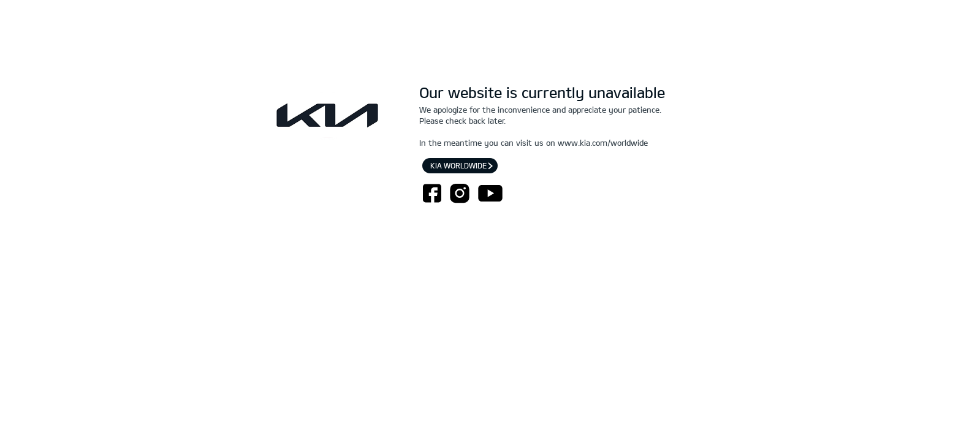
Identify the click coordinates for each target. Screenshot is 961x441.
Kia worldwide (459, 165)
